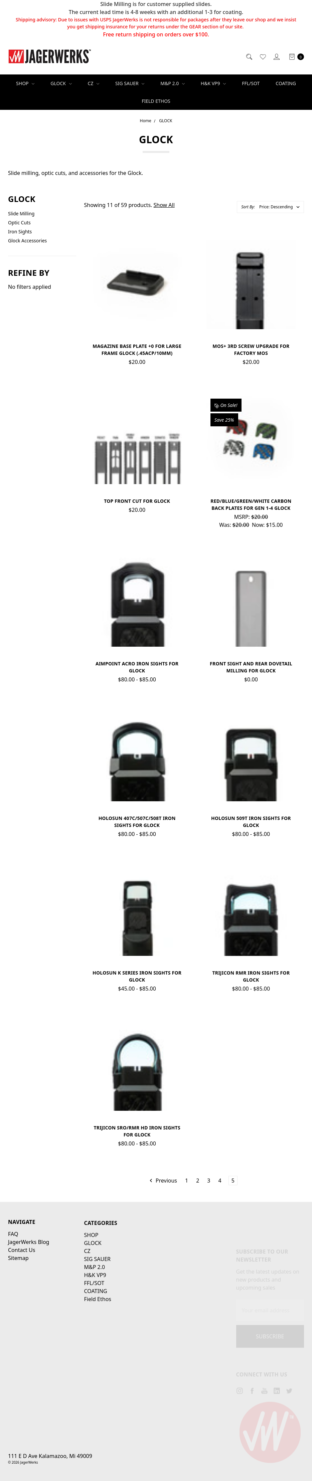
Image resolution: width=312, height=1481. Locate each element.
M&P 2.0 (172, 83)
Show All (164, 205)
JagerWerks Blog (28, 1264)
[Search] (249, 56)
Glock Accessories (27, 240)
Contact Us (21, 1272)
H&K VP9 (213, 83)
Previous (163, 1180)
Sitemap (18, 1280)
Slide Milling (21, 213)
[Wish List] (262, 56)
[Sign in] (276, 56)
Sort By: (248, 207)
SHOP (25, 83)
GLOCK (60, 83)
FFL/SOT (251, 83)
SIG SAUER (129, 83)
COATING (286, 83)
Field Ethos (156, 101)
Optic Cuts (19, 222)
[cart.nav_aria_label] (294, 56)
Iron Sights (20, 231)
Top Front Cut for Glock (137, 505)
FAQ (13, 1256)
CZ (94, 83)
